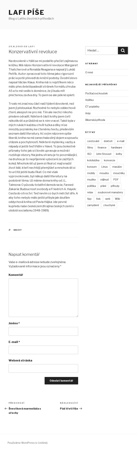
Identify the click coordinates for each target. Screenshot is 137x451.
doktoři (108, 141)
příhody (115, 185)
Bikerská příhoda (95, 119)
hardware (116, 147)
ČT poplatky (92, 106)
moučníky (119, 173)
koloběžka (93, 160)
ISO (89, 153)
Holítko (89, 99)
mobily (91, 173)
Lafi (31, 46)
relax (90, 192)
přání (103, 185)
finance (102, 147)
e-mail (120, 141)
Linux (104, 166)
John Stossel (103, 153)
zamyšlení (93, 205)
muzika (91, 179)
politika (91, 185)
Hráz (88, 113)
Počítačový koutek (96, 93)
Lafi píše (27, 12)
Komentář (16, 275)
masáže (117, 166)
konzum (92, 166)
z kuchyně (109, 205)
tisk (98, 198)
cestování (93, 141)
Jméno (14, 323)
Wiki (117, 198)
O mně (89, 72)
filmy (90, 147)
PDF (116, 179)
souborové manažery (110, 192)
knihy (18, 230)
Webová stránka (20, 360)
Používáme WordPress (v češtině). (27, 442)
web (107, 198)
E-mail (14, 342)
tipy (89, 198)
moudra (104, 173)
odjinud (104, 179)
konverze (109, 160)
